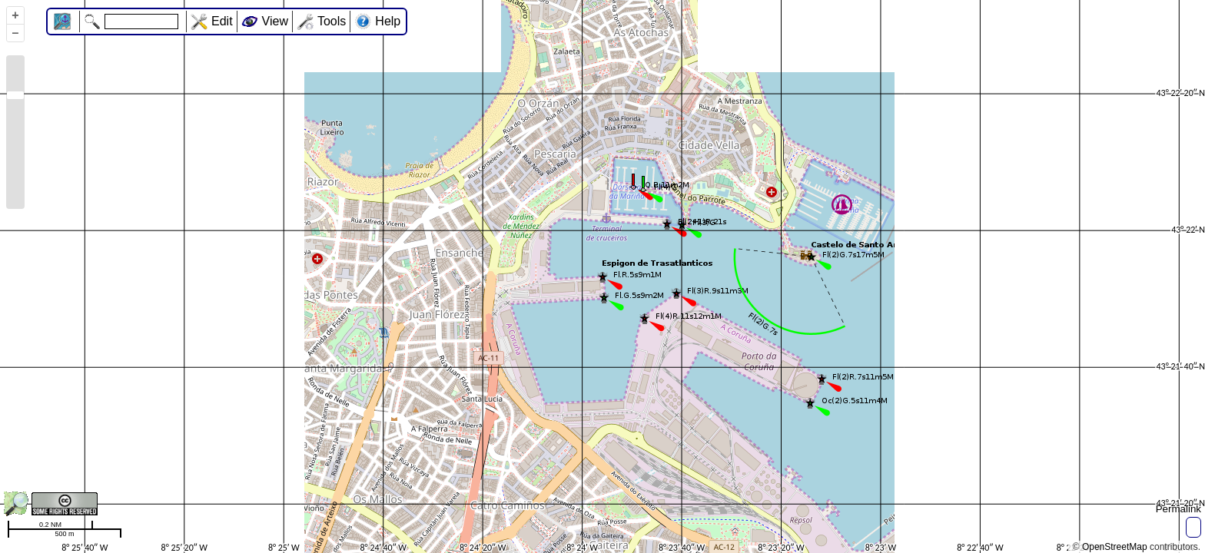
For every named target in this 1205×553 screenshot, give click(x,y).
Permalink (1178, 509)
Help (387, 21)
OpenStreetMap (1114, 546)
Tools (331, 21)
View (275, 21)
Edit (222, 21)
